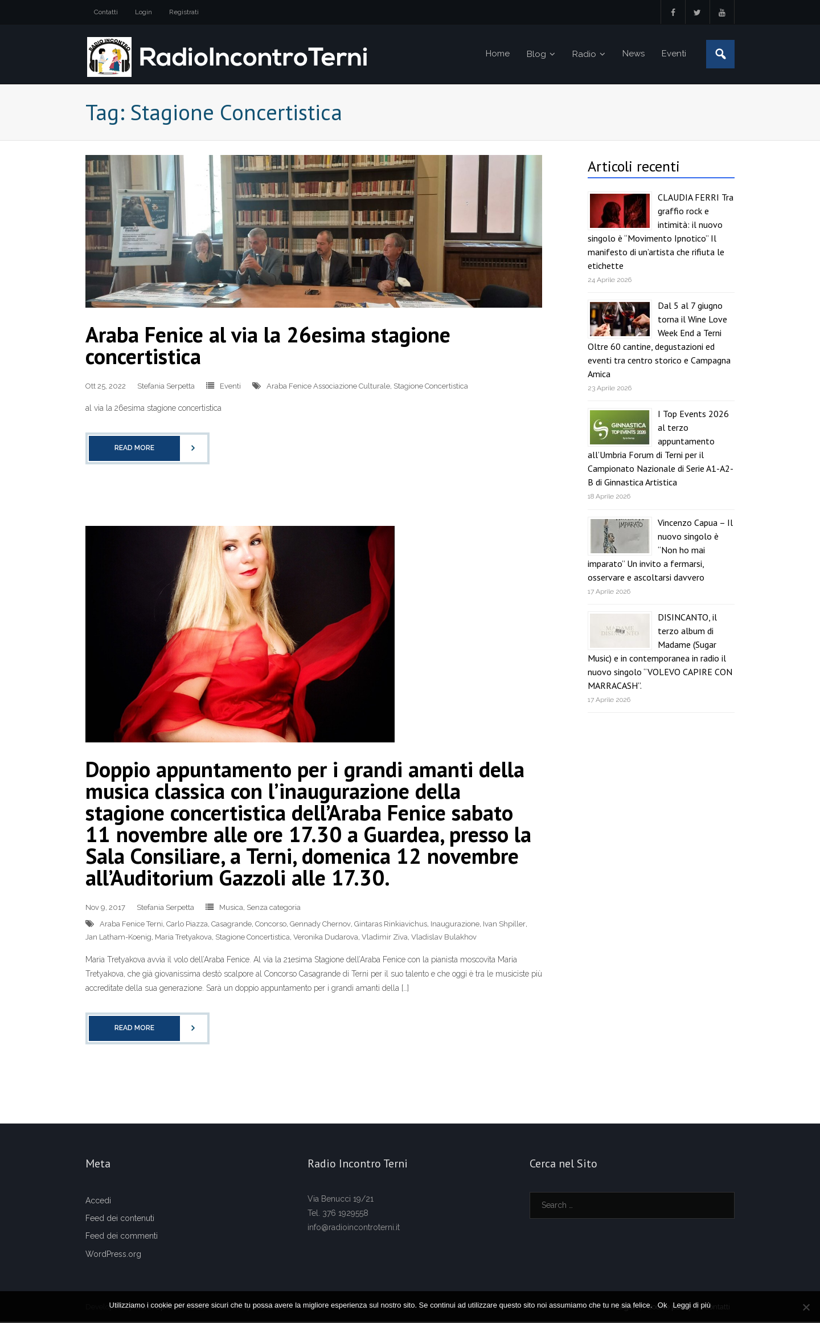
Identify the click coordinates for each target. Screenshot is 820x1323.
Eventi (230, 387)
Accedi (98, 1201)
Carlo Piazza (187, 925)
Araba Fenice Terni (131, 925)
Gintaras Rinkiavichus (390, 925)
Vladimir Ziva (385, 938)
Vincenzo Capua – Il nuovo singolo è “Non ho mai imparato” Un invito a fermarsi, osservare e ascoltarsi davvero (660, 550)
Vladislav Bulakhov (444, 938)
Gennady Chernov (320, 925)
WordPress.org (113, 1254)
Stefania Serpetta (166, 387)
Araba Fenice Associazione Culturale (328, 387)
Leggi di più (692, 1305)
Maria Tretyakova (183, 938)
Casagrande (231, 925)
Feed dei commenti (121, 1237)
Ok (662, 1305)
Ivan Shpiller (504, 925)
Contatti (106, 12)
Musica (231, 908)
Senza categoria (274, 908)
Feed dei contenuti (119, 1219)
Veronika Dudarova (325, 938)
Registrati (184, 12)
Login (143, 12)
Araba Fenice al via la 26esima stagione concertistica (267, 346)
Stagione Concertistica (430, 387)
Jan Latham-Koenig (118, 938)
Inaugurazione (454, 925)
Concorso (270, 925)
